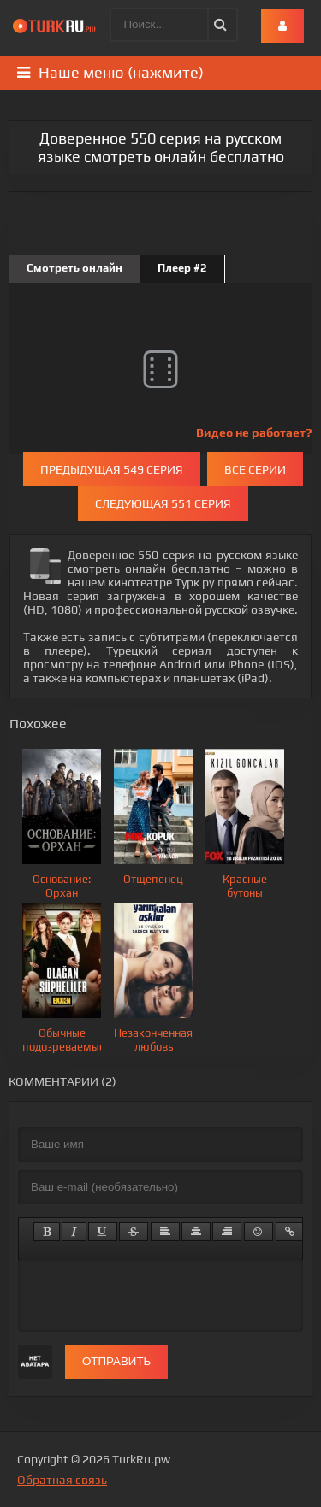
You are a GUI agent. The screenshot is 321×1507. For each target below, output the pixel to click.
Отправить (116, 1361)
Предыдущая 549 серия (111, 469)
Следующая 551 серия (163, 503)
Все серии (255, 469)
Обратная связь (62, 1479)
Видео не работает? (254, 432)
